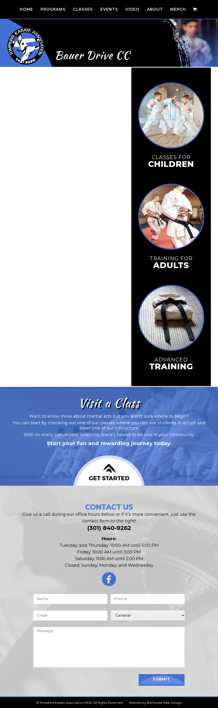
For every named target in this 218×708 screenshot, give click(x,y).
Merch (178, 9)
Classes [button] (83, 9)
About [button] (155, 9)
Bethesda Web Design (164, 702)
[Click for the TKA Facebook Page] (109, 580)
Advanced (171, 363)
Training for (171, 262)
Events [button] (109, 9)
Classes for (171, 161)
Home (26, 9)
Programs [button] (53, 9)
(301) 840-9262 (109, 528)
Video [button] (132, 9)
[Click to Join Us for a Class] (109, 470)
